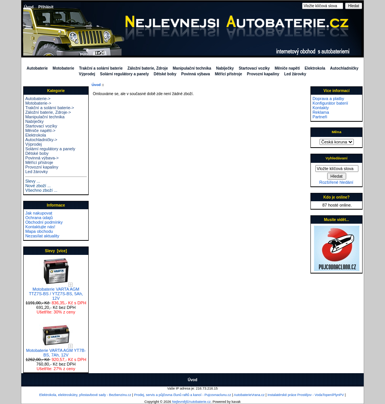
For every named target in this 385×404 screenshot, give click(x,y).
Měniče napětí (287, 68)
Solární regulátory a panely (124, 74)
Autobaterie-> (37, 98)
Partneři (319, 117)
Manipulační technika (192, 68)
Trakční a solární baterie (101, 68)
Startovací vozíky (254, 68)
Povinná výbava (195, 74)
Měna (336, 132)
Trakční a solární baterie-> (49, 107)
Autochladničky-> (41, 139)
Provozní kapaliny (263, 74)
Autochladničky (344, 68)
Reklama (320, 112)
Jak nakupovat (38, 213)
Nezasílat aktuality (42, 236)
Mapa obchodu (39, 231)
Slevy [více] (56, 251)
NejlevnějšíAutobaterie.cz (191, 402)
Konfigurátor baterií (330, 103)
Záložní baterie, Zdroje (147, 68)
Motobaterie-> (38, 103)
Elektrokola (315, 68)
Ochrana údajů (38, 217)
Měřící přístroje (228, 74)
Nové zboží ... (38, 185)
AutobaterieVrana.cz (249, 395)
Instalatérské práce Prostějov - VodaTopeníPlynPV (305, 395)
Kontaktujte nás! (40, 226)
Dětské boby (165, 74)
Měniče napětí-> (40, 130)
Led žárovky (295, 74)
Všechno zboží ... (41, 190)
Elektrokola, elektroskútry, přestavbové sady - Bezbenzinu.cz (85, 395)
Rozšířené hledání (336, 182)
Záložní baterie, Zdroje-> (48, 112)
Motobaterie (63, 68)
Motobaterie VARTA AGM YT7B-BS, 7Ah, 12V (56, 350)
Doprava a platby (328, 98)
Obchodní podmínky (43, 222)
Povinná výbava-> (42, 158)
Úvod (28, 7)
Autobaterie (37, 68)
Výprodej (87, 74)
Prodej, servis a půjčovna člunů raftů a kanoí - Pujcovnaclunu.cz (182, 395)
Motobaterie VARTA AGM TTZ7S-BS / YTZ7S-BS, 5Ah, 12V (56, 292)
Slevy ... (32, 181)
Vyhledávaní (336, 158)
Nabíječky (225, 68)
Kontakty (320, 107)
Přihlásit (45, 7)
